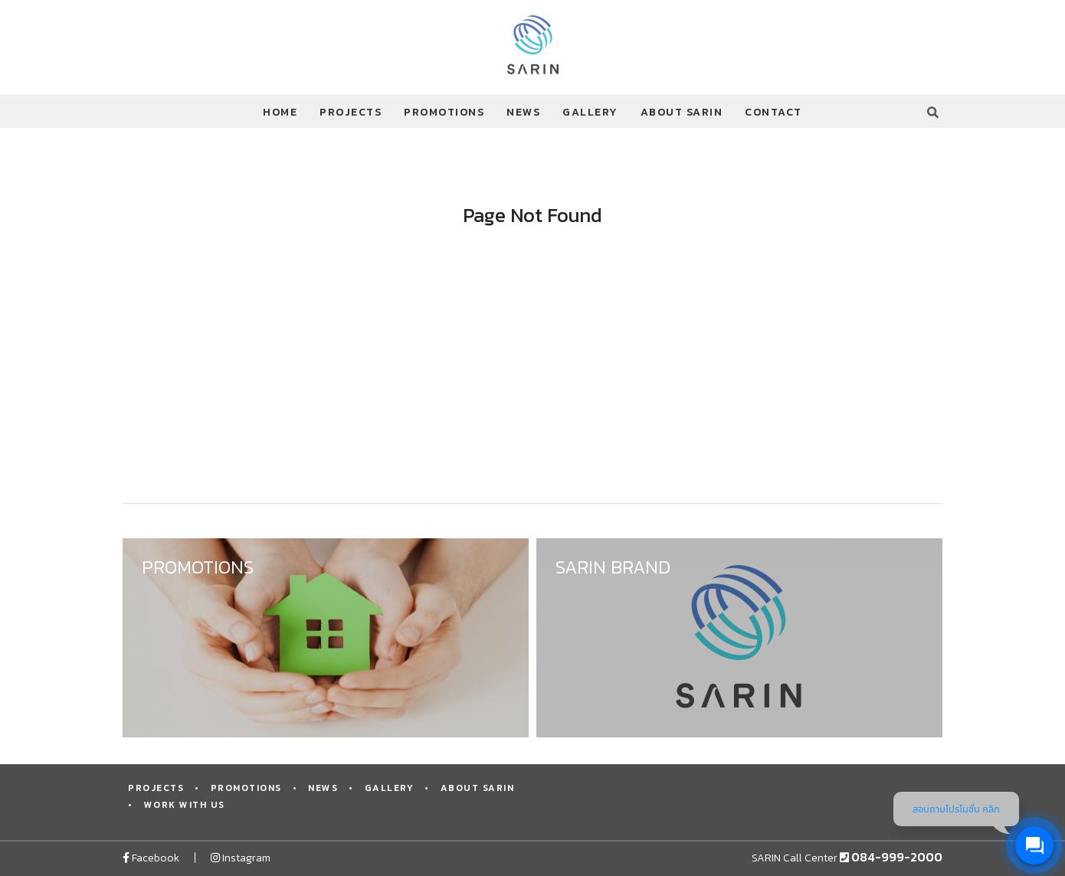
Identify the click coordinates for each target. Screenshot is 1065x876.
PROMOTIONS (444, 112)
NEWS (523, 112)
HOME (280, 112)
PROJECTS (351, 112)
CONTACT (773, 112)
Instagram (240, 858)
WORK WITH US (184, 805)
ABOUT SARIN (682, 112)
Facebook (151, 858)
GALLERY (590, 112)
